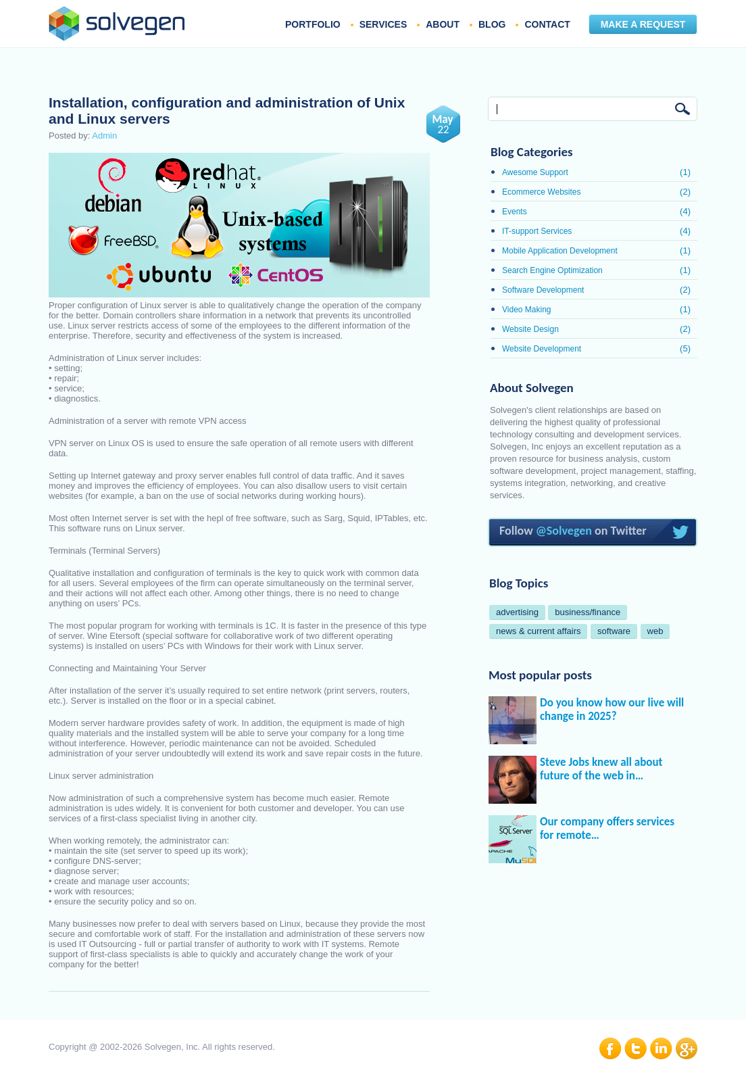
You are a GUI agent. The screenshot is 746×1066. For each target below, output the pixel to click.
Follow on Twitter (593, 532)
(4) (685, 211)
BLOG (491, 24)
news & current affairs (538, 631)
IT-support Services (537, 231)
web (655, 631)
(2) (685, 192)
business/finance (587, 612)
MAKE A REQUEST (643, 24)
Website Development (541, 349)
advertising (517, 612)
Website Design (530, 329)
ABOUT (442, 24)
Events (514, 211)
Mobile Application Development (560, 251)
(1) (685, 172)
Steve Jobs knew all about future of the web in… (601, 769)
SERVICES (383, 24)
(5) (685, 348)
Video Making (526, 309)
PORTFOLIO (313, 24)
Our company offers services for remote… (607, 828)
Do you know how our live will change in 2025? (612, 709)
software (613, 631)
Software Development (543, 290)
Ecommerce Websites (541, 192)
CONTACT (547, 24)
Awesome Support (535, 172)
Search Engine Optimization (552, 270)
